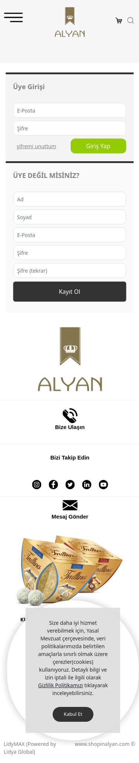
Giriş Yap (98, 146)
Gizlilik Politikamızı (60, 685)
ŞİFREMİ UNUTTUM (36, 146)
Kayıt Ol (69, 292)
